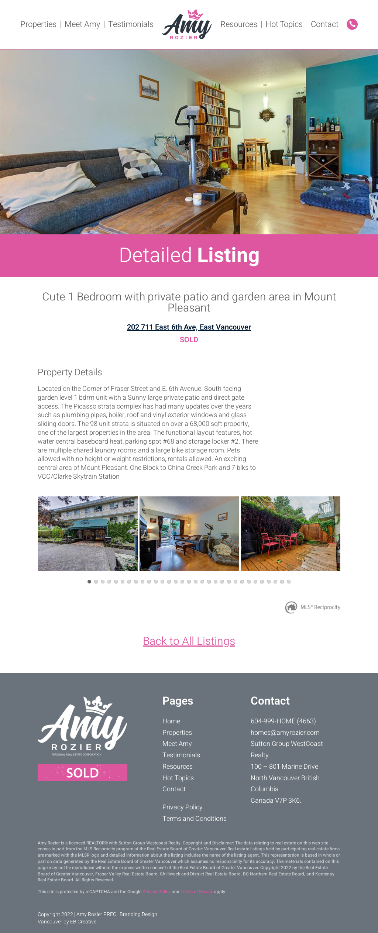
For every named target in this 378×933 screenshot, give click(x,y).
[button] (89, 581)
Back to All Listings (189, 641)
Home (171, 721)
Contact (325, 24)
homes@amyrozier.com (285, 733)
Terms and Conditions (194, 819)
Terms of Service (197, 891)
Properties (38, 24)
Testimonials (131, 24)
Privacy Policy (182, 807)
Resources (238, 24)
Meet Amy (82, 24)
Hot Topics (284, 24)
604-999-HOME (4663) (283, 721)
